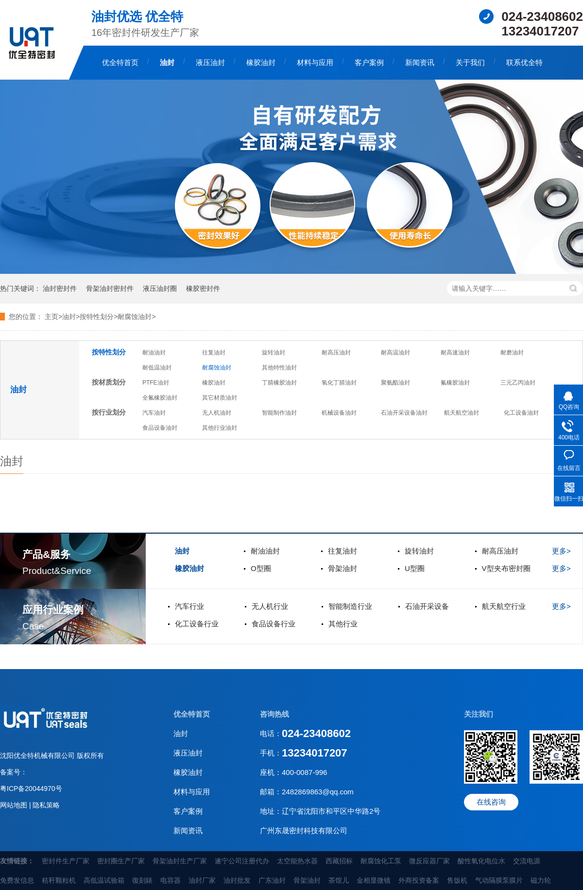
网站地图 (14, 805)
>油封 (67, 316)
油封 (167, 62)
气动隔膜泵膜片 (499, 880)
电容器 (170, 880)
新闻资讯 (419, 62)
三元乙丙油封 (517, 382)
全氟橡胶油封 (159, 397)
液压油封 (210, 62)
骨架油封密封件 (110, 288)
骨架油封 (342, 568)
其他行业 (343, 624)
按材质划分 (109, 382)
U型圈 (415, 568)
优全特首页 (120, 62)
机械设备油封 (339, 412)
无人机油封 (216, 412)
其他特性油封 (279, 367)
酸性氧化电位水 (481, 861)
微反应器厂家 (429, 861)
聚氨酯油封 (395, 382)
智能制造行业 (350, 606)
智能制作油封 (279, 412)
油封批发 (237, 880)
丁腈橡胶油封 (279, 382)
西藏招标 (339, 861)
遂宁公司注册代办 (242, 861)
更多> (561, 551)
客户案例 (369, 62)
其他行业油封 (219, 427)
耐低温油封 (156, 367)
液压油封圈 (160, 288)
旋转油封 (273, 352)
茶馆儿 (338, 880)
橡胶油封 (260, 62)
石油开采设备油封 (404, 412)
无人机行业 (270, 606)
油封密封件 (60, 288)
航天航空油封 (461, 412)
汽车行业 (189, 606)
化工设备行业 (197, 624)
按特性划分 (109, 352)
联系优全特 (524, 62)
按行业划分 (109, 412)
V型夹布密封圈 (506, 568)
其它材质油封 (219, 397)
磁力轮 (541, 880)
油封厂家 (202, 880)
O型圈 (261, 568)
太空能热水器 (297, 861)
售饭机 (457, 880)
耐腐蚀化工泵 (380, 861)
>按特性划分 (95, 316)
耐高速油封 (455, 352)
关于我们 (470, 62)
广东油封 (272, 880)
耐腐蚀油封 (216, 367)
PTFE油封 (155, 382)
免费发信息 (17, 880)
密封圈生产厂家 (121, 861)
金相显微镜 (374, 880)
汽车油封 (154, 412)
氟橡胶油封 (455, 382)
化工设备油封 (521, 412)
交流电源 (526, 861)
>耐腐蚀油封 (133, 316)
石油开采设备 (427, 606)
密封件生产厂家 (65, 861)
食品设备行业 (273, 624)
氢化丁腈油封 (339, 382)
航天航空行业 (504, 606)
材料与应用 (315, 62)
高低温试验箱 (104, 880)
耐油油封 (154, 352)
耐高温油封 (395, 352)
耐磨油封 (512, 352)
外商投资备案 (418, 880)
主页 (51, 316)
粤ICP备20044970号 (31, 788)
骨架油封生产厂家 (180, 861)
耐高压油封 (336, 352)
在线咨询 (491, 802)
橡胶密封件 (203, 288)
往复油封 (213, 352)
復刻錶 (142, 880)
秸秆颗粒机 (59, 880)
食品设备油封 (159, 427)
